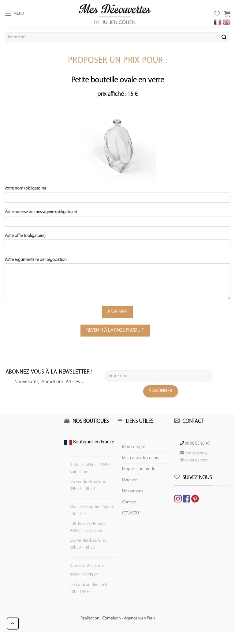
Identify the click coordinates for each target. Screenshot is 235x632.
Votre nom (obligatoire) (117, 196)
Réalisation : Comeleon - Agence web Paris (117, 618)
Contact (129, 502)
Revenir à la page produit (115, 330)
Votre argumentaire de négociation (117, 281)
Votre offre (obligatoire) (117, 244)
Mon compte (133, 447)
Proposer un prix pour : (117, 61)
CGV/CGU (130, 513)
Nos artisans (132, 491)
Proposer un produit (140, 469)
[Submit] (224, 37)
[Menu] (14, 13)
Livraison (130, 480)
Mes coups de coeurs (140, 458)
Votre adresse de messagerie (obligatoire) (117, 220)
